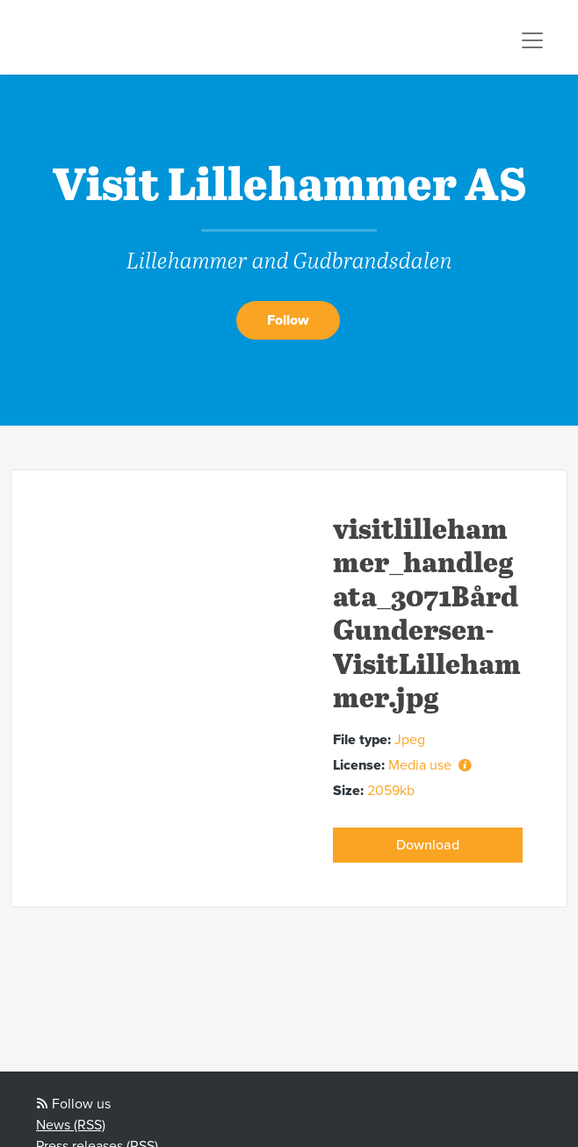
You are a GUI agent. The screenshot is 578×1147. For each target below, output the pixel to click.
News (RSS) (70, 1125)
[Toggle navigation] (532, 40)
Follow (288, 320)
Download (427, 845)
